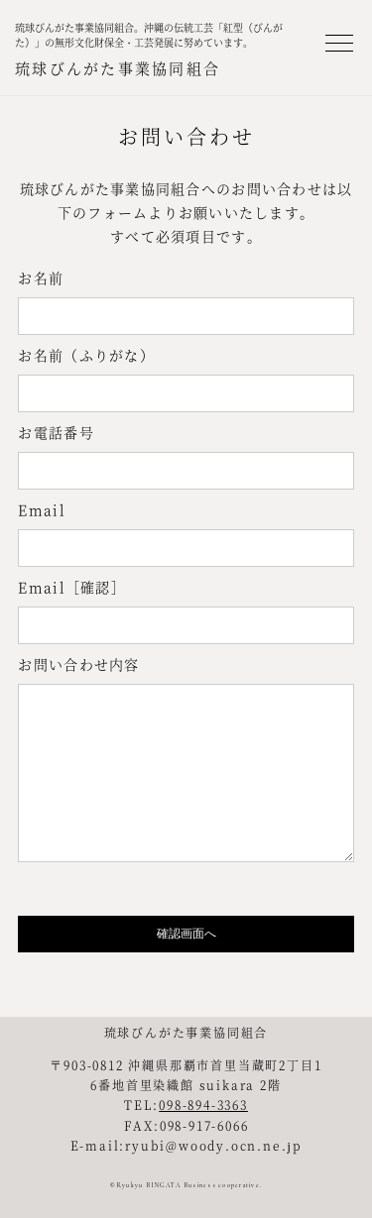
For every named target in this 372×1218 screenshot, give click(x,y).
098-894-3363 (203, 1104)
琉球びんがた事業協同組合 (117, 67)
